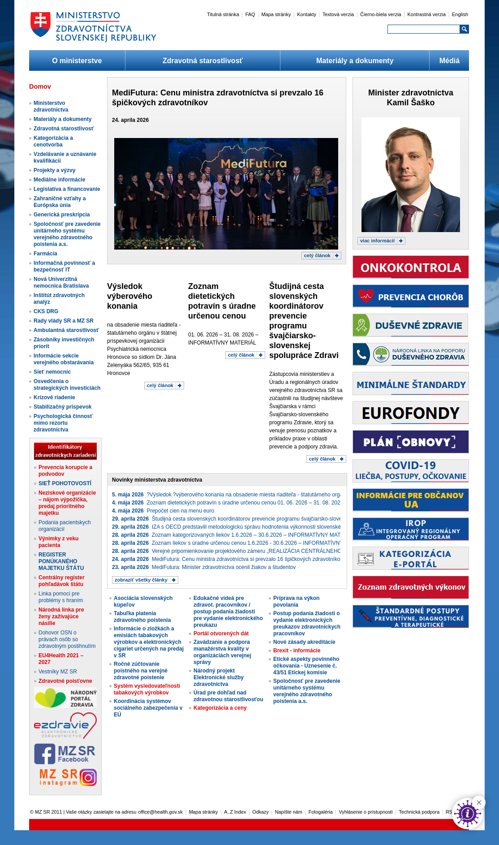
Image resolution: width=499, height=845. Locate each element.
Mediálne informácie (59, 180)
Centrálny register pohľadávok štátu (62, 580)
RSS (451, 812)
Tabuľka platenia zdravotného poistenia (142, 616)
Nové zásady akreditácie (304, 642)
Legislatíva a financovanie (67, 189)
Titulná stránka (223, 14)
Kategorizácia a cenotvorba (53, 141)
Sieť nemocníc (52, 372)
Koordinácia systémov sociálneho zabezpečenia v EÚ (148, 708)
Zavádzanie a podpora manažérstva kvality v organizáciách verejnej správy (222, 652)
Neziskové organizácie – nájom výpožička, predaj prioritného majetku (67, 503)
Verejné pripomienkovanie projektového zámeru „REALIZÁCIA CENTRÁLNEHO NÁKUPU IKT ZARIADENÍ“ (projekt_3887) (277, 551)
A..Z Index (235, 812)
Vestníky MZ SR (58, 671)
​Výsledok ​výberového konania (129, 296)
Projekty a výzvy (54, 170)
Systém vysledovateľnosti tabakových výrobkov (147, 689)
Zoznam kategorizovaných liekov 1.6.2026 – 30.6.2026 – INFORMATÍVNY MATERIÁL (234, 535)
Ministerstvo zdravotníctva (51, 106)
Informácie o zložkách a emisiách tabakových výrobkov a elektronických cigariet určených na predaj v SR (149, 642)
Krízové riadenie (54, 397)
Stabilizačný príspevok (62, 407)
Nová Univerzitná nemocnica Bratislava (61, 282)
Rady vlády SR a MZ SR (64, 321)
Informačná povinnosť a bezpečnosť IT (64, 266)
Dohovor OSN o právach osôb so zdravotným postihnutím (67, 639)
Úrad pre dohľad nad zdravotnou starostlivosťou (228, 696)
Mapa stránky (276, 14)
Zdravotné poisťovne (65, 681)
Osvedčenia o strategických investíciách (67, 384)
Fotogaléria (321, 812)
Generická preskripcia (62, 214)
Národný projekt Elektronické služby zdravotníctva (219, 677)
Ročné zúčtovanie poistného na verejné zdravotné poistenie (141, 671)
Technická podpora (419, 812)
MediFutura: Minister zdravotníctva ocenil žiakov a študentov (204, 567)
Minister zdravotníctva (410, 92)
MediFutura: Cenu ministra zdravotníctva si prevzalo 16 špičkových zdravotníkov (227, 559)
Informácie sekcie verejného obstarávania (64, 359)
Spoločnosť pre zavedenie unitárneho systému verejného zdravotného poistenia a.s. (67, 234)
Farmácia (45, 253)
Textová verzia (338, 14)
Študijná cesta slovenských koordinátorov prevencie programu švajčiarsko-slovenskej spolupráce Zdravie (257, 519)
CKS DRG (46, 311)
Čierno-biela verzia (380, 14)
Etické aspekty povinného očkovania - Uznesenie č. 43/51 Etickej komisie (306, 666)
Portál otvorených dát (221, 633)
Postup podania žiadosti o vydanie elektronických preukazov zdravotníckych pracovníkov (306, 623)
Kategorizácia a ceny (220, 708)
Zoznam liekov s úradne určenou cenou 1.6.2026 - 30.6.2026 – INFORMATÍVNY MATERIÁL (241, 543)
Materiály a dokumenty (355, 61)
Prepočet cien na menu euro (163, 511)
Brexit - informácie (296, 650)
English (460, 14)
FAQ (250, 14)
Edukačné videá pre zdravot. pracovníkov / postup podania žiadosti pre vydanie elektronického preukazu (228, 611)
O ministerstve (77, 61)
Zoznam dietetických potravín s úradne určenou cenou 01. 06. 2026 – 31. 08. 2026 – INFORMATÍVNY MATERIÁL (264, 503)
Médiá (449, 61)
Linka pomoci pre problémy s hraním (61, 597)
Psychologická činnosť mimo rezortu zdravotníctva (63, 423)
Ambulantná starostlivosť (66, 330)
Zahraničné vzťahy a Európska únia (60, 201)
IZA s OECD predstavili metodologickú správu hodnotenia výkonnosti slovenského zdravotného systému (256, 527)
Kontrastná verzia (427, 14)
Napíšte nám (288, 812)
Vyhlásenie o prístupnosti (366, 812)
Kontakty (306, 14)
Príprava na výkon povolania (296, 601)
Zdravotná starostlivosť (203, 61)
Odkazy (260, 812)
